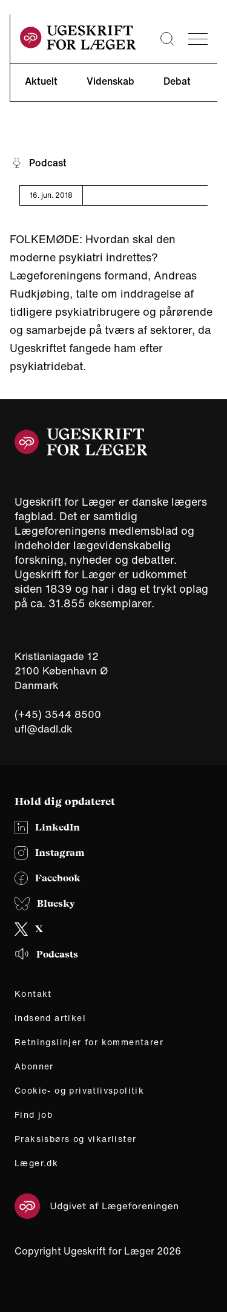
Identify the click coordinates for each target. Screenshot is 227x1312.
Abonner (34, 1066)
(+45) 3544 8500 (58, 714)
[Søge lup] (167, 38)
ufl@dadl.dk (44, 728)
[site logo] (78, 39)
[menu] (198, 39)
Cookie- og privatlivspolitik (79, 1091)
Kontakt (33, 994)
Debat (177, 81)
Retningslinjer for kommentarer (89, 1042)
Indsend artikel (50, 1018)
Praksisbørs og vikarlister (75, 1139)
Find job (34, 1115)
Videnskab (110, 81)
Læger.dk (36, 1163)
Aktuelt (41, 81)
